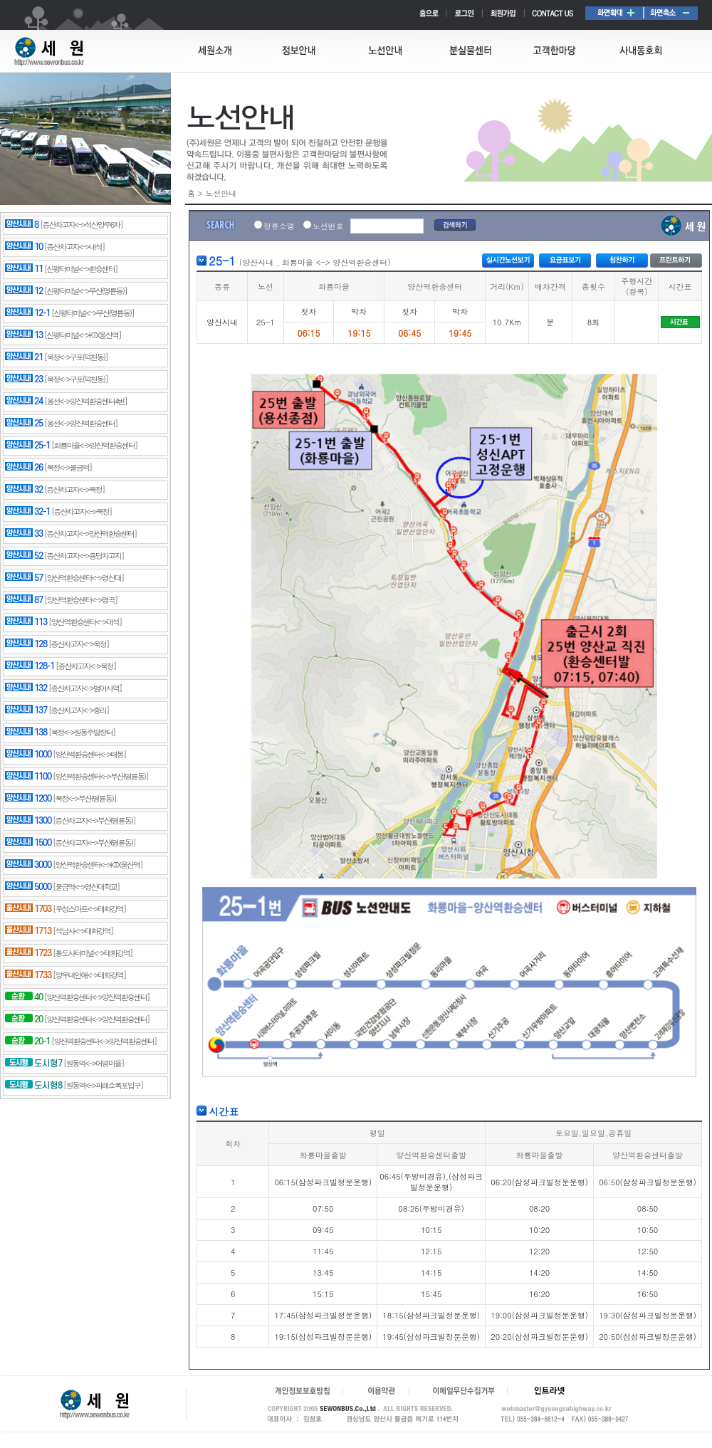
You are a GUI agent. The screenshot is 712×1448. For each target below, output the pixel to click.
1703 (28, 909)
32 (24, 490)
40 (24, 997)
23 (24, 379)
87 (24, 600)
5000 (28, 887)
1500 (28, 843)
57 (24, 578)
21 (24, 357)
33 (24, 534)
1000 (28, 755)
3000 (28, 865)
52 (24, 556)
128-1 (29, 666)
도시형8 (33, 1086)
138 (26, 733)
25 (24, 424)
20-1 (27, 1041)
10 (24, 247)
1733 (28, 975)
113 (26, 622)
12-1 (27, 313)
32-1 (27, 512)
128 (26, 644)
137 (26, 710)
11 (24, 269)
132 (26, 688)
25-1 (27, 446)
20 (24, 1019)
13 (24, 335)
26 (24, 468)
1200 (28, 799)
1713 (28, 931)
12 (24, 291)
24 (24, 401)
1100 (28, 777)
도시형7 (33, 1064)
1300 (28, 821)
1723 (28, 953)
